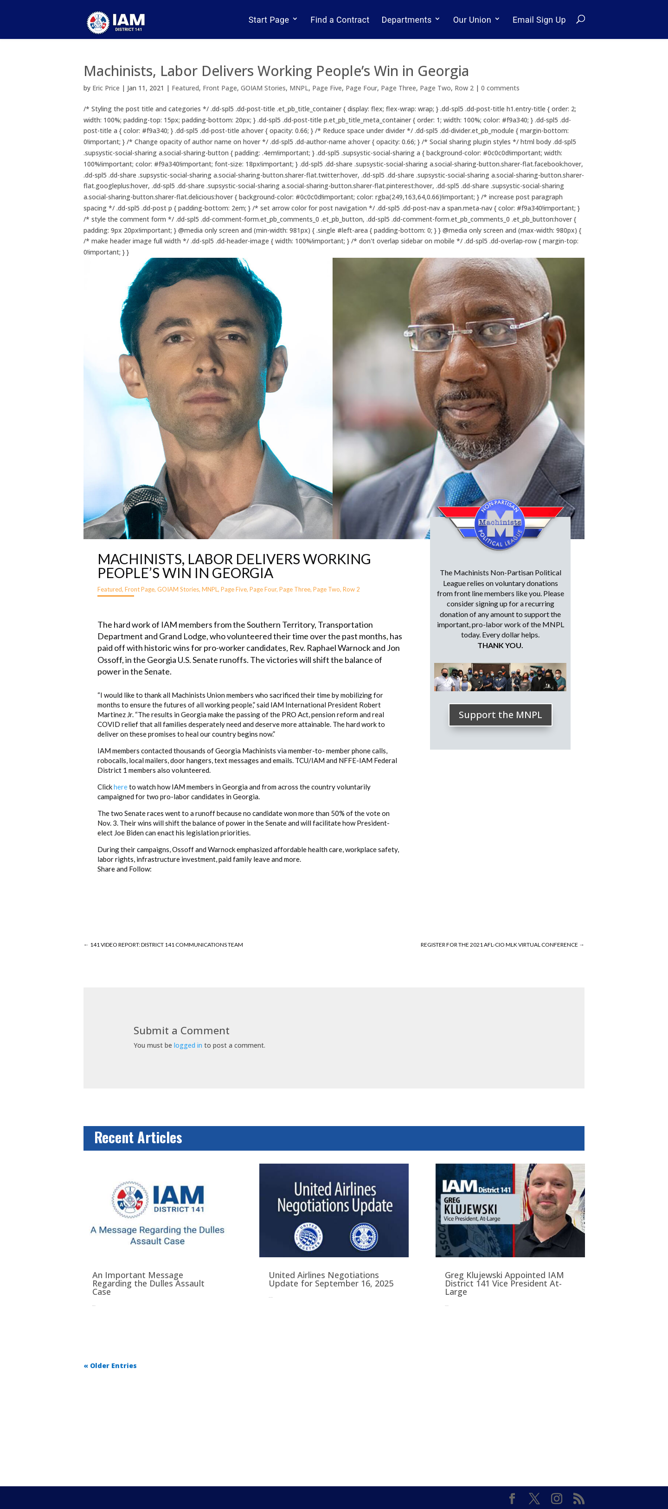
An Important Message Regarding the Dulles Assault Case (148, 1283)
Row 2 (464, 87)
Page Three (398, 87)
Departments (407, 20)
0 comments (500, 87)
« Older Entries (110, 1365)
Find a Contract (339, 20)
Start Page (269, 20)
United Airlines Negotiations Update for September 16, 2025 (331, 1279)
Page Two (435, 87)
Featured (185, 87)
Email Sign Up (539, 20)
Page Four (361, 87)
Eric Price (106, 87)
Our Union (472, 20)
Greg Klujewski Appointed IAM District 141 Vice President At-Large (504, 1283)
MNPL (298, 87)
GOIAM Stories (263, 87)
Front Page (220, 87)
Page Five (327, 87)
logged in (188, 1045)
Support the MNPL (500, 714)
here (121, 787)
